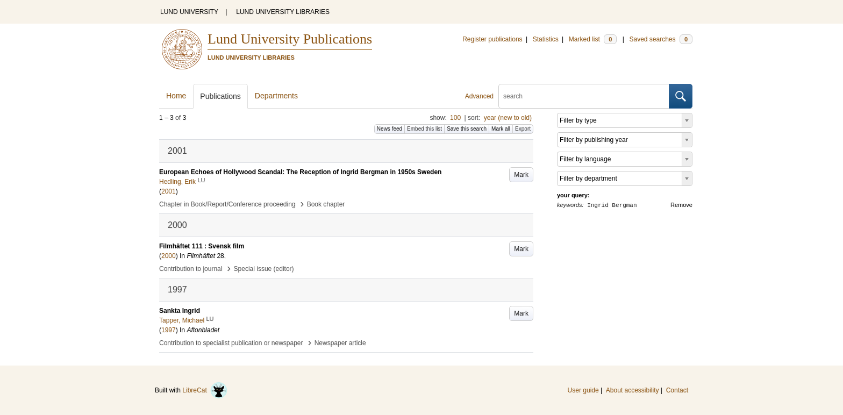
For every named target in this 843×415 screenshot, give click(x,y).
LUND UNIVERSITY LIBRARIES (283, 12)
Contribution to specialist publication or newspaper (231, 343)
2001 (168, 191)
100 (455, 117)
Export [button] (523, 129)
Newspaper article (340, 343)
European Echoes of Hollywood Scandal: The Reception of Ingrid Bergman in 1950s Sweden (300, 172)
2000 (168, 256)
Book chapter (326, 204)
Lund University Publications (290, 39)
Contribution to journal (190, 269)
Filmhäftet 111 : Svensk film (201, 246)
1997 (168, 330)
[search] (583, 96)
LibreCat (204, 390)
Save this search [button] (467, 129)
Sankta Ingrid (179, 310)
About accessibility (632, 390)
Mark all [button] (500, 129)
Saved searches (660, 39)
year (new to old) (508, 117)
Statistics (546, 39)
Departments (276, 95)
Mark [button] (521, 174)
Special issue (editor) (264, 269)
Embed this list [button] (424, 129)
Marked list (593, 39)
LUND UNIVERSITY (189, 12)
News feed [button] (389, 129)
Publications (220, 96)
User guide (583, 390)
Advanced (479, 96)
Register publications (492, 39)
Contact (677, 390)
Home (176, 95)
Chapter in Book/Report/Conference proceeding (227, 204)
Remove (681, 205)
